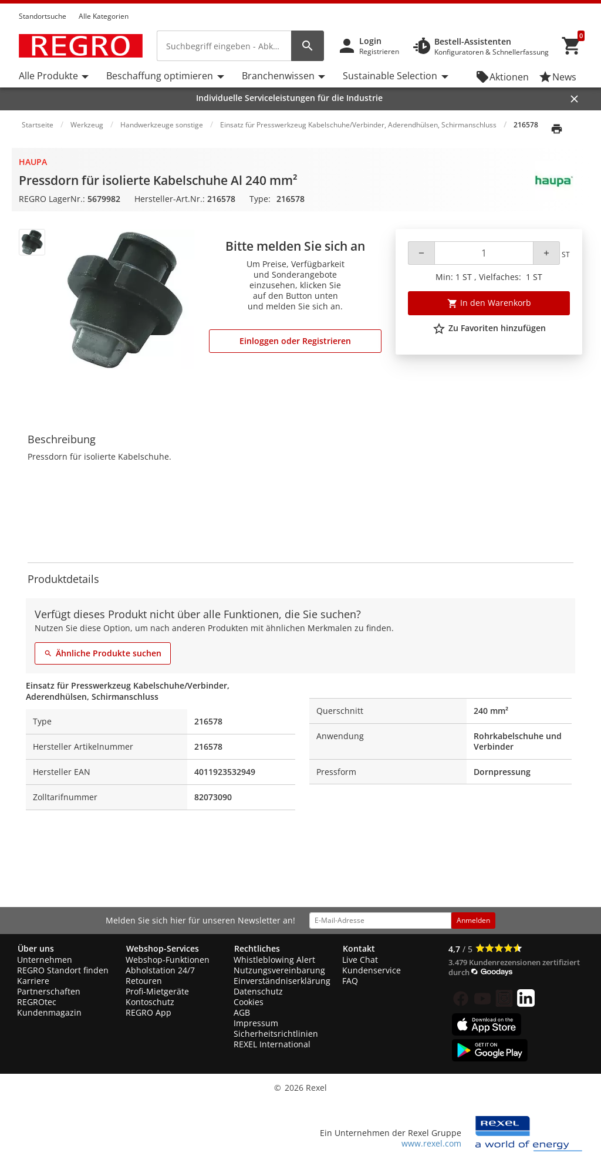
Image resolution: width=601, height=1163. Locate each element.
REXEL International (272, 1044)
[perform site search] (307, 46)
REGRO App (148, 1012)
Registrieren (379, 51)
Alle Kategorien (104, 16)
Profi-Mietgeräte (157, 991)
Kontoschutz (150, 1001)
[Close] (574, 99)
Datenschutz (258, 991)
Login (370, 40)
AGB (242, 1012)
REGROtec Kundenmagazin (49, 1007)
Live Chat (360, 959)
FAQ (350, 980)
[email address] (380, 920)
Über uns (36, 948)
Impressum (256, 1023)
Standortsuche (42, 16)
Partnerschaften (48, 991)
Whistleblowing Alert (274, 959)
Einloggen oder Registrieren (295, 340)
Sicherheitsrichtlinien (276, 1033)
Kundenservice (371, 970)
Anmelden (473, 920)
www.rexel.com (431, 1143)
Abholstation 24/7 (160, 970)
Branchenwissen (278, 75)
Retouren (144, 980)
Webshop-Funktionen (168, 959)
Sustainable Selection (390, 75)
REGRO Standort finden (63, 970)
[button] (578, 5)
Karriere (33, 980)
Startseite (37, 125)
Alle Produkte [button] (48, 75)
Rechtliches (257, 948)
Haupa (33, 161)
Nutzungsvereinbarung (279, 970)
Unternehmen (44, 959)
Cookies (249, 1001)
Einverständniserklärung (282, 980)
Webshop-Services (162, 948)
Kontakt (359, 948)
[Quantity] (484, 253)
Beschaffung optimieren (159, 75)
